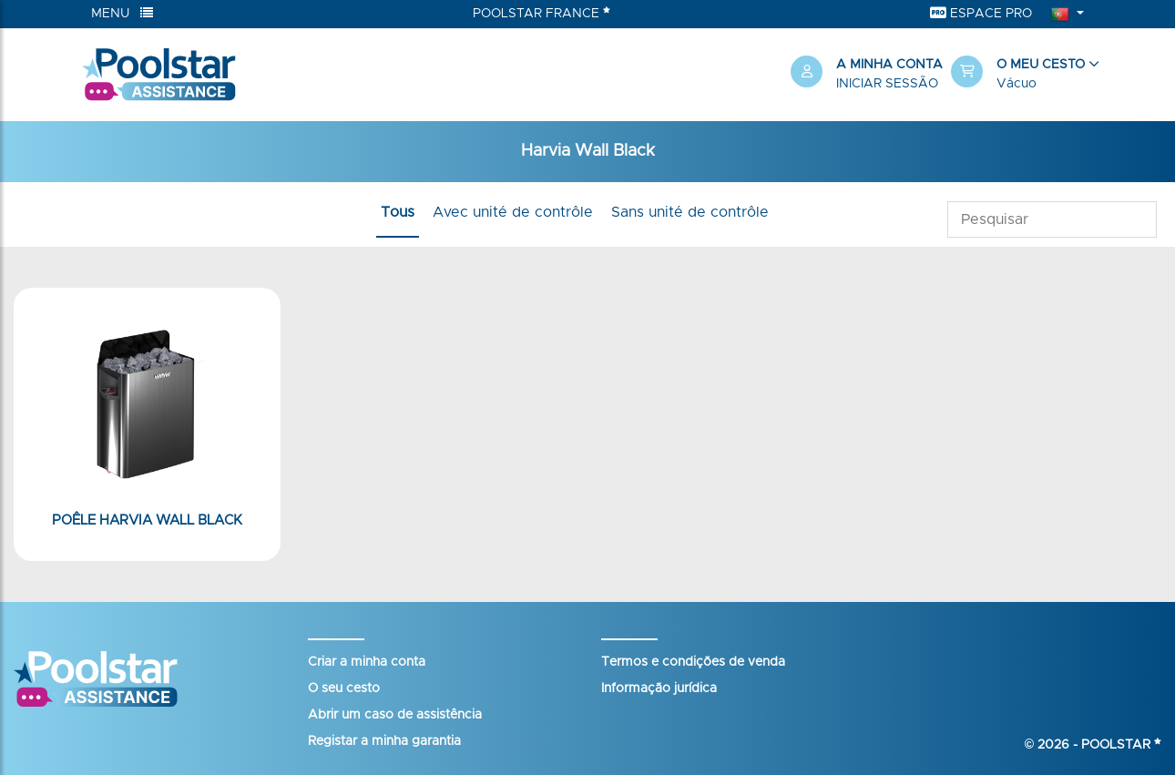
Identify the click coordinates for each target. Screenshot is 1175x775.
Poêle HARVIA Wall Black (147, 520)
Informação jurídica (659, 688)
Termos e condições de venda (693, 662)
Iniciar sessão (887, 83)
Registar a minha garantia (384, 741)
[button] (1022, 75)
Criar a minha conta (366, 662)
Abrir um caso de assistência (395, 715)
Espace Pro (981, 13)
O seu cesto (344, 688)
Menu (122, 13)
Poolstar (1121, 745)
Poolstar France (541, 12)
